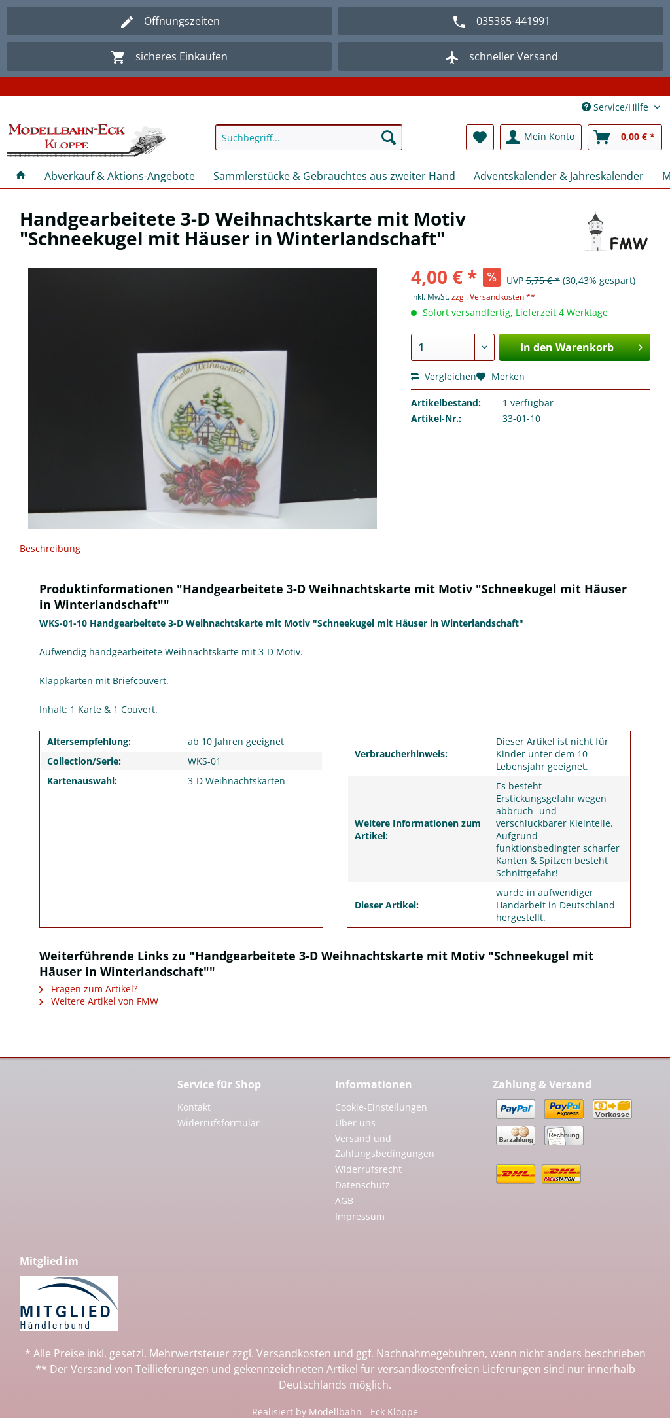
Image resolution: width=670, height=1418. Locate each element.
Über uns (355, 1122)
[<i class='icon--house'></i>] (21, 176)
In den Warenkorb (581, 345)
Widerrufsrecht (368, 1169)
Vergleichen (443, 376)
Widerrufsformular (218, 1122)
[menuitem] (309, 143)
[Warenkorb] (625, 137)
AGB (344, 1200)
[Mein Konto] (541, 137)
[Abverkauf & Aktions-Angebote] (119, 176)
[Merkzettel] (480, 137)
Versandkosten (293, 1353)
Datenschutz (362, 1185)
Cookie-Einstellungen (381, 1107)
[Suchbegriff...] (309, 137)
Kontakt (194, 1107)
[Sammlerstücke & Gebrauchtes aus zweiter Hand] (334, 176)
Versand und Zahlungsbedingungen (384, 1146)
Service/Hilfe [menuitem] (616, 107)
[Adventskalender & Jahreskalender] (559, 176)
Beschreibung (50, 548)
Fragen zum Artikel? (88, 988)
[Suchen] (388, 137)
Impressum (360, 1216)
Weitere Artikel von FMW (98, 1001)
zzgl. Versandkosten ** (493, 296)
